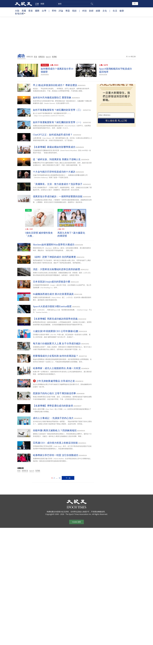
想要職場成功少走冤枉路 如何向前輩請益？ (55, 356)
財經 (91, 10)
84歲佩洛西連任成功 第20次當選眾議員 (53, 294)
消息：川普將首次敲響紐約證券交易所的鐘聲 (56, 269)
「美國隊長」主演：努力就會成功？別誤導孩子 (57, 184)
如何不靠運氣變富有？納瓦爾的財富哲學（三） (57, 110)
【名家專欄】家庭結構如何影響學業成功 (54, 147)
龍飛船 (54, 57)
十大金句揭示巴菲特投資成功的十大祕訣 (54, 171)
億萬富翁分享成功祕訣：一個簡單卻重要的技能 (57, 196)
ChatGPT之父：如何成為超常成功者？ (53, 134)
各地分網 (20, 14)
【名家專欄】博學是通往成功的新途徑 (53, 405)
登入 (135, 3)
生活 (115, 10)
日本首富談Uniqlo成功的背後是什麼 (51, 281)
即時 (54, 10)
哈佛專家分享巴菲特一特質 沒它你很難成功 (55, 455)
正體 (37, 3)
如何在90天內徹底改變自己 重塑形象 (52, 97)
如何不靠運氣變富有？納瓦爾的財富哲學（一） (57, 122)
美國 (24, 10)
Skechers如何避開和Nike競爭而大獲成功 (54, 244)
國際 (37, 10)
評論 (61, 10)
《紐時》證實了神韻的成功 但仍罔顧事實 (54, 257)
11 (60, 478)
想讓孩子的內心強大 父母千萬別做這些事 (54, 393)
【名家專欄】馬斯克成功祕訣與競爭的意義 (55, 318)
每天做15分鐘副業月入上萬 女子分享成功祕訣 (57, 343)
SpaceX (48, 57)
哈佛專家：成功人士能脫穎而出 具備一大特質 (57, 368)
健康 (121, 10)
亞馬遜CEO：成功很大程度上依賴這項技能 (55, 443)
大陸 (17, 10)
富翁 (35, 57)
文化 (104, 10)
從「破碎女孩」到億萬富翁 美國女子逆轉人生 (57, 159)
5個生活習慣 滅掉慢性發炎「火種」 (39, 234)
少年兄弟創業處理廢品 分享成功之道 (55, 381)
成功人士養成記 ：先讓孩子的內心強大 (53, 418)
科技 (84, 10)
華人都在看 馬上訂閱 (116, 120)
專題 (67, 10)
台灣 (44, 10)
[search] (75, 4)
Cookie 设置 (76, 522)
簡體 (42, 3)
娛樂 (98, 10)
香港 (30, 10)
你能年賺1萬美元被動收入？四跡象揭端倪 (54, 430)
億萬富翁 (41, 57)
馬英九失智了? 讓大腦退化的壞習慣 (71, 234)
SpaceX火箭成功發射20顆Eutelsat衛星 (52, 306)
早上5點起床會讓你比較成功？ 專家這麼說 (55, 85)
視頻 (74, 10)
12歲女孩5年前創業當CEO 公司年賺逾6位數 (55, 331)
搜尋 (91, 4)
